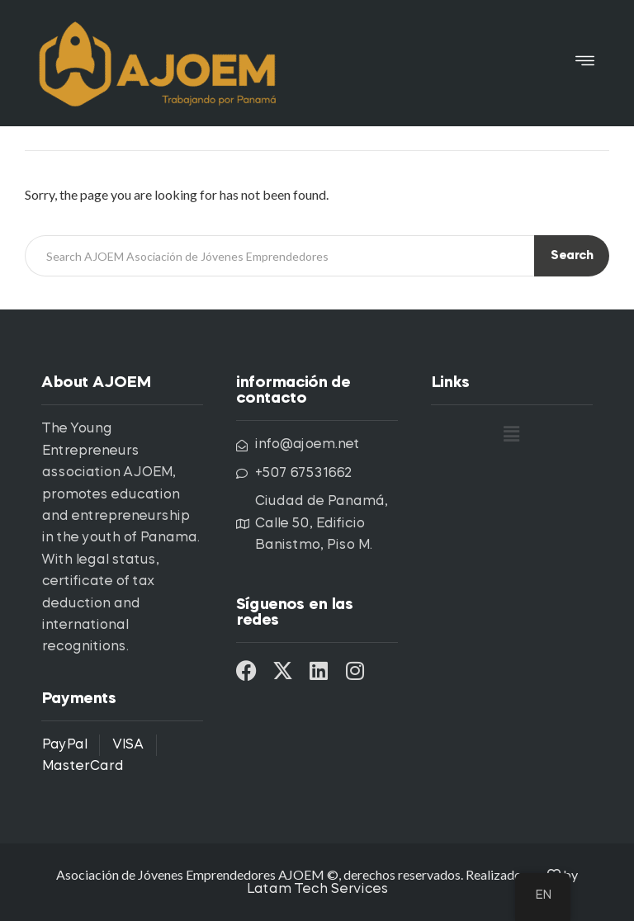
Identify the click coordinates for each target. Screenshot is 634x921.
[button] (585, 63)
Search (572, 256)
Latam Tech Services (317, 889)
